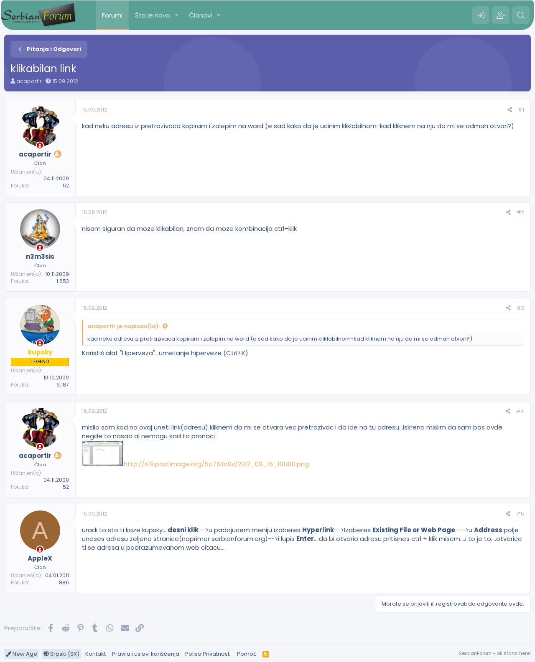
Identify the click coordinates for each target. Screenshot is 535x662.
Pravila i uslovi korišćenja (145, 654)
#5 (520, 513)
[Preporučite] (509, 110)
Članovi (200, 15)
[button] (177, 15)
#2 (520, 212)
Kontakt (95, 654)
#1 (521, 109)
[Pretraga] (521, 15)
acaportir (29, 81)
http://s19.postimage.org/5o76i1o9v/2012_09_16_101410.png (216, 464)
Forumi (112, 15)
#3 (520, 307)
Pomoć (247, 654)
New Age (21, 654)
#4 (520, 410)
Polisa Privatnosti (208, 654)
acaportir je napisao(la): (123, 326)
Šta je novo (152, 15)
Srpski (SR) (61, 654)
